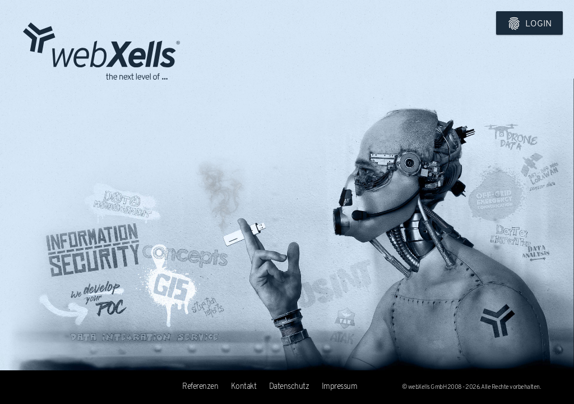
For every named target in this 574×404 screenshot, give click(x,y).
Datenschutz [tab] (289, 387)
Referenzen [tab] (200, 387)
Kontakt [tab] (244, 387)
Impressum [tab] (340, 387)
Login (529, 23)
